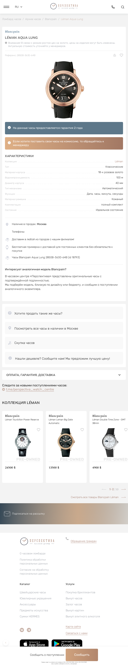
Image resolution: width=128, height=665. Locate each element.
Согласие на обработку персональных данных (34, 571)
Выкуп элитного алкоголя (83, 616)
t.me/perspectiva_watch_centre (30, 389)
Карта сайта (73, 626)
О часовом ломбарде (32, 553)
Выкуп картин (75, 610)
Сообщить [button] (81, 655)
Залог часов (74, 604)
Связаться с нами (77, 633)
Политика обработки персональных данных (34, 561)
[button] (6, 7)
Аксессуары (28, 604)
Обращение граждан (84, 541)
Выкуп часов (74, 598)
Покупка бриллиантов (80, 592)
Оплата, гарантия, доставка (64, 375)
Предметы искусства (34, 610)
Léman (119, 161)
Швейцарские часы (33, 592)
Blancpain (12, 32)
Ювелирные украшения (35, 598)
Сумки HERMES (30, 616)
